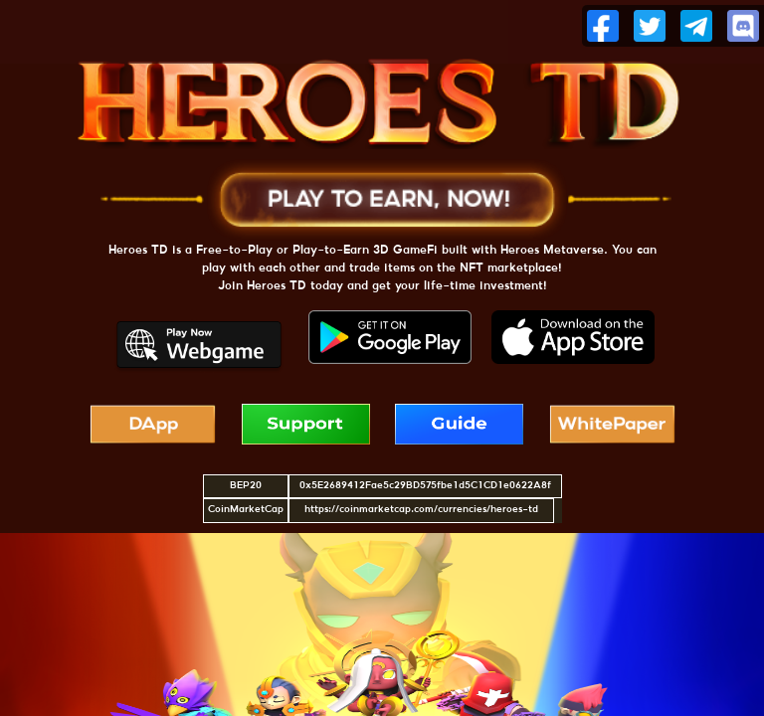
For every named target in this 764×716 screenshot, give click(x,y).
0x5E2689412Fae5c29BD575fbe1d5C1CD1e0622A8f (425, 485)
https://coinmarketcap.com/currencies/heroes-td (421, 509)
